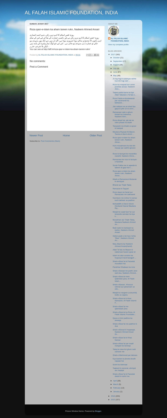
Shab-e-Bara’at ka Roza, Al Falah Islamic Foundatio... (124, 313)
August (116, 65)
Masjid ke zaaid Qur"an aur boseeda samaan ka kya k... (124, 214)
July (115, 68)
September (118, 61)
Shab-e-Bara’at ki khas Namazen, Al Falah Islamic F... (125, 300)
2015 (113, 400)
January (116, 392)
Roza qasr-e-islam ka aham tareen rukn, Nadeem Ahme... (124, 140)
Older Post (96, 135)
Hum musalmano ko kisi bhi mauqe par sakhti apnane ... (124, 148)
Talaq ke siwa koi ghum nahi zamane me (124, 350)
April (115, 381)
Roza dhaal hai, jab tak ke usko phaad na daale (123, 121)
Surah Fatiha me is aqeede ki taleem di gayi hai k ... (125, 166)
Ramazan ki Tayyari (121, 189)
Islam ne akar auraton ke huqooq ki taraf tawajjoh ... (124, 256)
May (115, 76)
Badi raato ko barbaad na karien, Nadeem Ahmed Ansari (123, 230)
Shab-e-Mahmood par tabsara (125, 355)
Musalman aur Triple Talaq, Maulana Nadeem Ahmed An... (124, 222)
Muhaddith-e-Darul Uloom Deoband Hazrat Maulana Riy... (124, 206)
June (115, 72)
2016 (113, 396)
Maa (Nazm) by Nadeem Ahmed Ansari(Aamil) (123, 245)
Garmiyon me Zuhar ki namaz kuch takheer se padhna (125, 199)
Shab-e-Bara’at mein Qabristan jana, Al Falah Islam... (123, 279)
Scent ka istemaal (120, 365)
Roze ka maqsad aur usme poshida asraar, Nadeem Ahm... (124, 87)
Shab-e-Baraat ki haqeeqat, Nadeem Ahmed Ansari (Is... (124, 332)
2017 (113, 54)
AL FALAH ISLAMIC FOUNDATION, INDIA (71, 12)
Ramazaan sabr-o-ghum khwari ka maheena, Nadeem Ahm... (123, 114)
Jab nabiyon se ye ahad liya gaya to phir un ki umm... (124, 107)
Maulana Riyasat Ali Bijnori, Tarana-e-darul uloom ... (124, 133)
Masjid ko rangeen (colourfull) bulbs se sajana (125, 294)
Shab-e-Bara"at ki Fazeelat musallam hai (124, 262)
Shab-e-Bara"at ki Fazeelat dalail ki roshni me (124, 375)
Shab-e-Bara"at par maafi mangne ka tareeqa (123, 345)
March (116, 384)
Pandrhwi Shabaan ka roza (124, 267)
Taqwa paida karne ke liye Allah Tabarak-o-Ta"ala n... (124, 93)
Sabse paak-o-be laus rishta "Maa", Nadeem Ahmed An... (124, 238)
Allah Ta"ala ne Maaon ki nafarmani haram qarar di (124, 251)
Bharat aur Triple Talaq (122, 185)
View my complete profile (118, 44)
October (116, 58)
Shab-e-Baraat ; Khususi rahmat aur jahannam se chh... (124, 287)
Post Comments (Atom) (50, 141)
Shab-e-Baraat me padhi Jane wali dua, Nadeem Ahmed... (125, 272)
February (117, 388)
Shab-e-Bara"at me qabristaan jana (120, 307)
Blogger (98, 411)
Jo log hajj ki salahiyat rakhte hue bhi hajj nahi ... (124, 80)
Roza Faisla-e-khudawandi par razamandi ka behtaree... (124, 100)
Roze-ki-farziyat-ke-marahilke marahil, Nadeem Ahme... (125, 155)
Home (66, 135)
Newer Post (36, 135)
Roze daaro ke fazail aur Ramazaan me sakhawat (124, 193)
